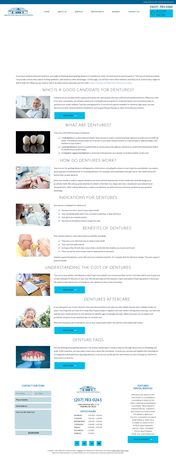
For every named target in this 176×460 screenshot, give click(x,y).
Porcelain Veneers (143, 426)
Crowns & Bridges (143, 414)
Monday (78, 415)
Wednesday (79, 421)
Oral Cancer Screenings (143, 403)
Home (46, 12)
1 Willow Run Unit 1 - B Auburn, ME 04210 (88, 406)
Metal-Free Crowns (143, 428)
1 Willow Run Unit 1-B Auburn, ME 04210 (158, 2)
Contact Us (133, 12)
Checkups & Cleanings (143, 398)
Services (79, 12)
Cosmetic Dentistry (143, 423)
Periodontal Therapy (143, 409)
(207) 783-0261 (161, 7)
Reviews (116, 12)
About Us (62, 12)
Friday (77, 427)
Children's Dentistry (143, 400)
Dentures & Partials (143, 420)
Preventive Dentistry (143, 395)
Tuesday (78, 418)
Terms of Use (124, 450)
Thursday (78, 424)
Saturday (78, 430)
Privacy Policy (115, 450)
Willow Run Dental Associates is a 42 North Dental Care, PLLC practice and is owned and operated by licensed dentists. (88, 453)
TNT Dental (107, 450)
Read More (68, 115)
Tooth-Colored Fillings (143, 417)
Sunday (77, 433)
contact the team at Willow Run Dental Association (110, 83)
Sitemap (80, 450)
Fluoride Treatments (143, 406)
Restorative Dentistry (143, 412)
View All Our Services (143, 434)
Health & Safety (141, 439)
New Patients (97, 12)
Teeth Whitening (143, 431)
